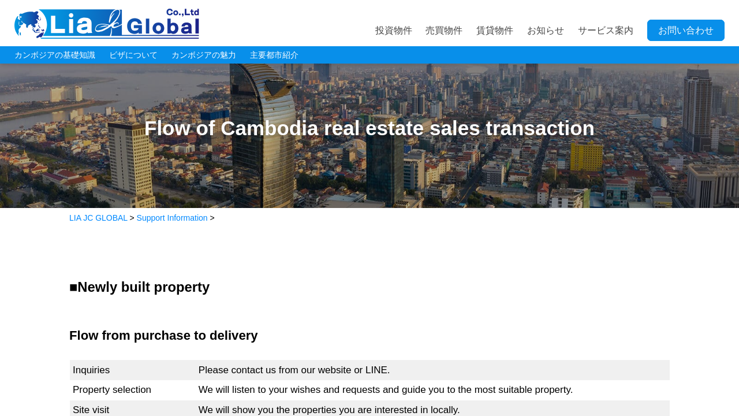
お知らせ (545, 30)
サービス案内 (605, 30)
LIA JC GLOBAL (106, 24)
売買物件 (444, 30)
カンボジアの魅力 (203, 55)
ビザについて (133, 55)
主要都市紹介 (274, 55)
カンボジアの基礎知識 (54, 55)
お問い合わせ (686, 30)
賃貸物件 (494, 30)
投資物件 (393, 30)
